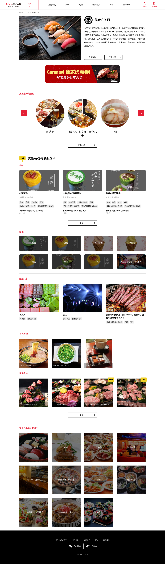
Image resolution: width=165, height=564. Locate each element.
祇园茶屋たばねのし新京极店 (31, 211)
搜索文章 (112, 57)
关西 (27, 12)
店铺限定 (72, 202)
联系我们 (106, 540)
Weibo (94, 546)
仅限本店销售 (82, 202)
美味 (21, 202)
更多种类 (81, 145)
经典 (41, 202)
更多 (81, 223)
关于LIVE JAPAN (61, 540)
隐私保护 (87, 540)
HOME (21, 12)
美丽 (65, 202)
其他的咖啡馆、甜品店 (46, 206)
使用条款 (75, 540)
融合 (108, 202)
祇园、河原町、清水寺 (28, 206)
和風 (27, 202)
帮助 (96, 540)
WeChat (77, 546)
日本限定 (34, 202)
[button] (141, 113)
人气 (119, 202)
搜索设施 (92, 57)
